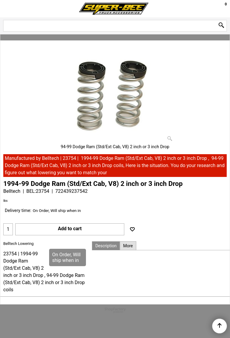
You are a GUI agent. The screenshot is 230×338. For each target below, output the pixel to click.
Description (105, 245)
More (128, 245)
